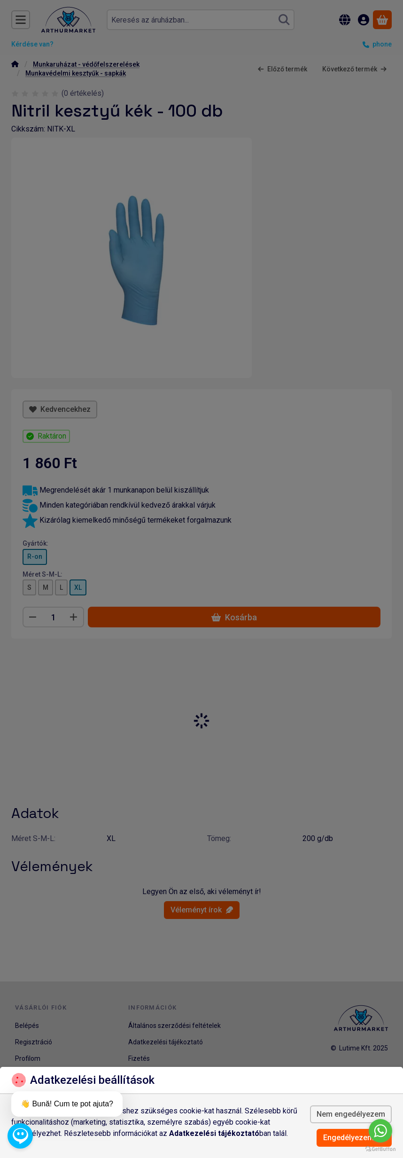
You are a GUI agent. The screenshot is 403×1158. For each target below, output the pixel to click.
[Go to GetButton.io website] (380, 1148)
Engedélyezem (354, 1137)
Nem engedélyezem (351, 1114)
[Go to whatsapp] (380, 1131)
